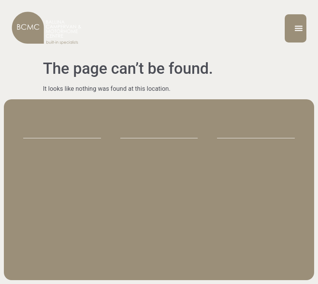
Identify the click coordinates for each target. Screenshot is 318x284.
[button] (298, 28)
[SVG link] (46, 28)
